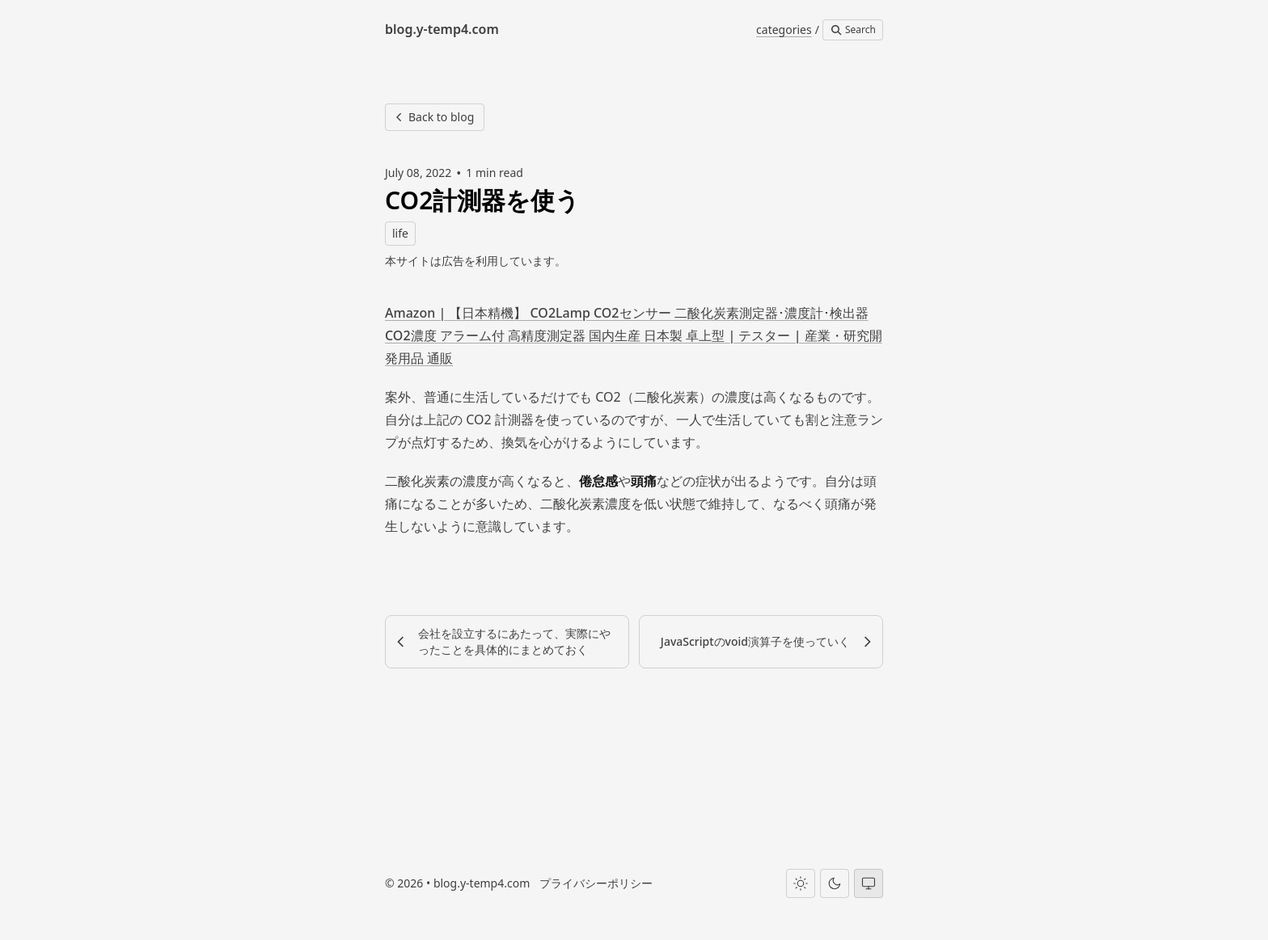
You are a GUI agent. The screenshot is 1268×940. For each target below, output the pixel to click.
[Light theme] (800, 883)
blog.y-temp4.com (481, 883)
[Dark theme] (834, 883)
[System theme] (868, 883)
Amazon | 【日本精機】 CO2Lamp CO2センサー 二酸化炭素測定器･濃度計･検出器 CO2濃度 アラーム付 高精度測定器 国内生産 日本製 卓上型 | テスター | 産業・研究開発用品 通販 (633, 335)
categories (784, 29)
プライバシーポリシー (596, 883)
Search (853, 29)
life (400, 233)
